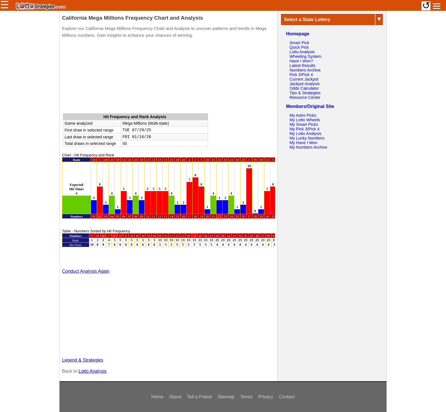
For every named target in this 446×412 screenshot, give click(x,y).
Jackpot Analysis (305, 83)
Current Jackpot (304, 79)
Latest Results (302, 65)
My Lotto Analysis (305, 133)
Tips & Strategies (305, 93)
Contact (287, 396)
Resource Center (305, 97)
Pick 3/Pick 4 (301, 74)
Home (157, 396)
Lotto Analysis (93, 371)
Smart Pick (299, 42)
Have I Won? (301, 61)
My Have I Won (303, 142)
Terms (246, 396)
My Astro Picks (303, 115)
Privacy (265, 396)
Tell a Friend (199, 396)
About (175, 396)
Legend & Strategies (82, 360)
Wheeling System (305, 56)
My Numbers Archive (308, 147)
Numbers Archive (305, 70)
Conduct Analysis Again (86, 271)
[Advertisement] (168, 76)
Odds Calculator (304, 88)
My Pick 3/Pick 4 (305, 129)
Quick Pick (299, 47)
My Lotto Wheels (305, 120)
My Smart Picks (304, 124)
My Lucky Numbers (307, 138)
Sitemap (226, 396)
